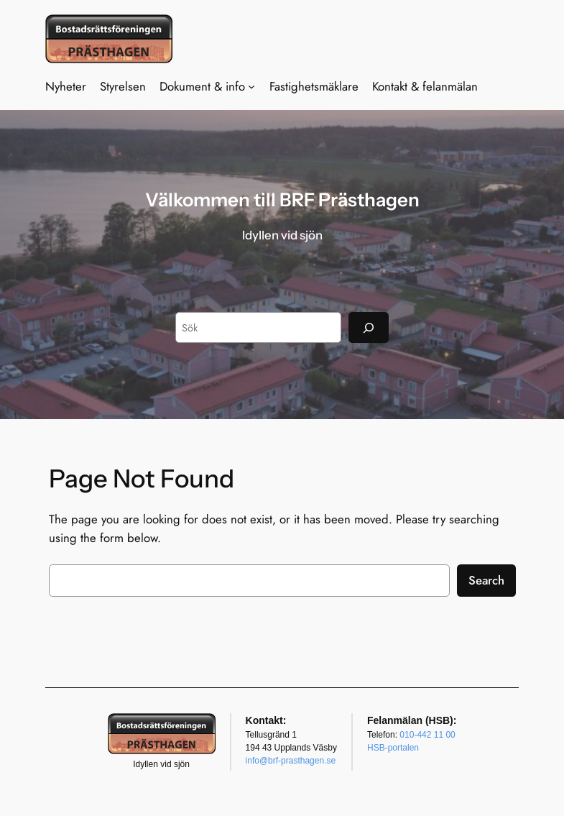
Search (486, 580)
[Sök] (368, 327)
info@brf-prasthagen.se (291, 761)
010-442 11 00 (427, 735)
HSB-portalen (393, 748)
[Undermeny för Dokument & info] (251, 86)
